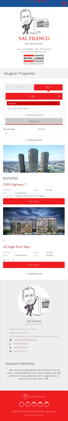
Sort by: (41, 129)
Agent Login (51, 411)
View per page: (9, 129)
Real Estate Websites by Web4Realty (28, 411)
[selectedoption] (34, 96)
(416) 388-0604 (21, 343)
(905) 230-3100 (21, 347)
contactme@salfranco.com (25, 340)
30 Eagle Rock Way (16, 247)
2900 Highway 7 (14, 184)
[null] (10, 133)
